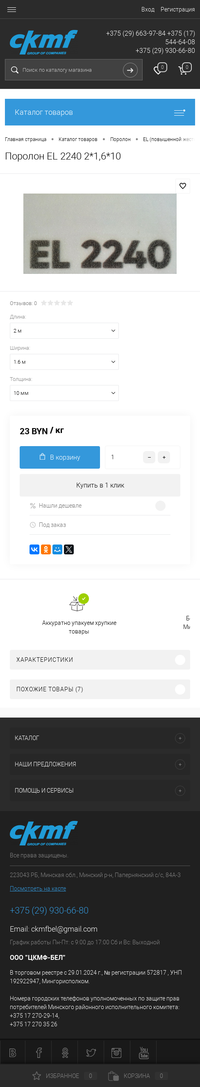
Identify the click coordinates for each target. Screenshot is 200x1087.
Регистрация (178, 9)
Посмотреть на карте (38, 888)
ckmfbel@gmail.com (64, 929)
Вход (148, 9)
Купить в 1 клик (100, 485)
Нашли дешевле (56, 505)
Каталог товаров (100, 112)
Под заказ (48, 525)
